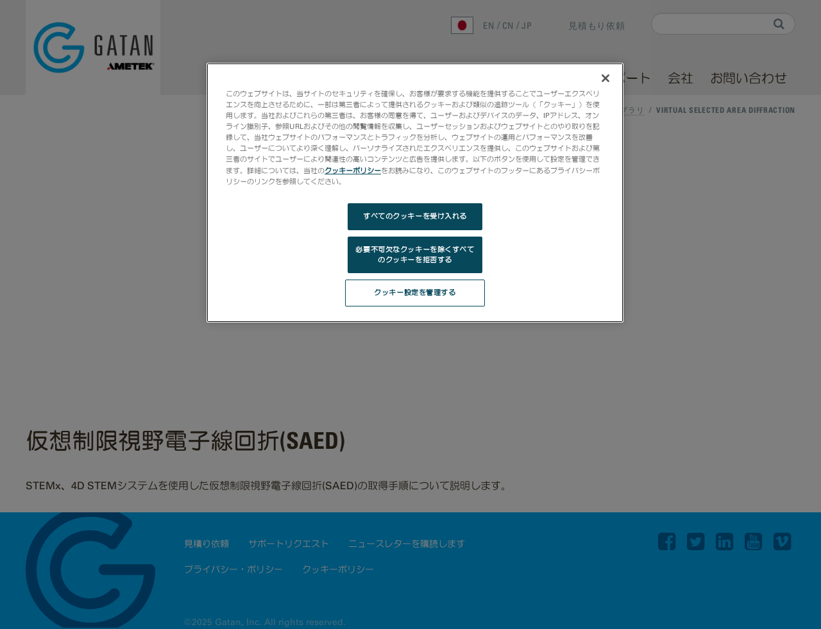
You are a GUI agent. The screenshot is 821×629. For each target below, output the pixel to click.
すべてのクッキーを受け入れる (415, 216)
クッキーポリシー (353, 170)
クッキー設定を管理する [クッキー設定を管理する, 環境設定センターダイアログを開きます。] (414, 292)
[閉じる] (605, 78)
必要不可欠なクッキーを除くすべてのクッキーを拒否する (414, 254)
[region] (415, 193)
